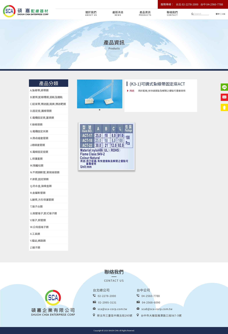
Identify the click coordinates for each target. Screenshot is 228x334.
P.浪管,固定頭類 (39, 179)
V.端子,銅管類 (38, 220)
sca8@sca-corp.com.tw (156, 309)
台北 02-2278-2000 (187, 4)
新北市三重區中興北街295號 (114, 315)
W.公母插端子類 (39, 227)
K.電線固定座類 (39, 152)
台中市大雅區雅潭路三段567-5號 (161, 315)
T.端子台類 (36, 206)
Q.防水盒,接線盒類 (41, 186)
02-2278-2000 (107, 296)
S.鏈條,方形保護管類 (42, 199)
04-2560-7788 (150, 296)
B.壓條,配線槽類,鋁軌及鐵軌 (46, 97)
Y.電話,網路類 (38, 240)
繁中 (218, 14)
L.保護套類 (36, 158)
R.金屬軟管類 (38, 193)
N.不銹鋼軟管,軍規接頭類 (44, 172)
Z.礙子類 (35, 247)
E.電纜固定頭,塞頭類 (42, 117)
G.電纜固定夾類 (39, 131)
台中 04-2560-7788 (212, 4)
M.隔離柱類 (36, 165)
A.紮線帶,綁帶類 (39, 90)
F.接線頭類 (36, 124)
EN (223, 14)
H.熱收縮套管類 (39, 138)
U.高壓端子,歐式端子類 (43, 213)
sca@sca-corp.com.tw (112, 309)
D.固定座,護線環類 (41, 111)
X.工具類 (35, 234)
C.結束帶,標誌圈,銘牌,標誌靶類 (48, 104)
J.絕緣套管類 (37, 145)
